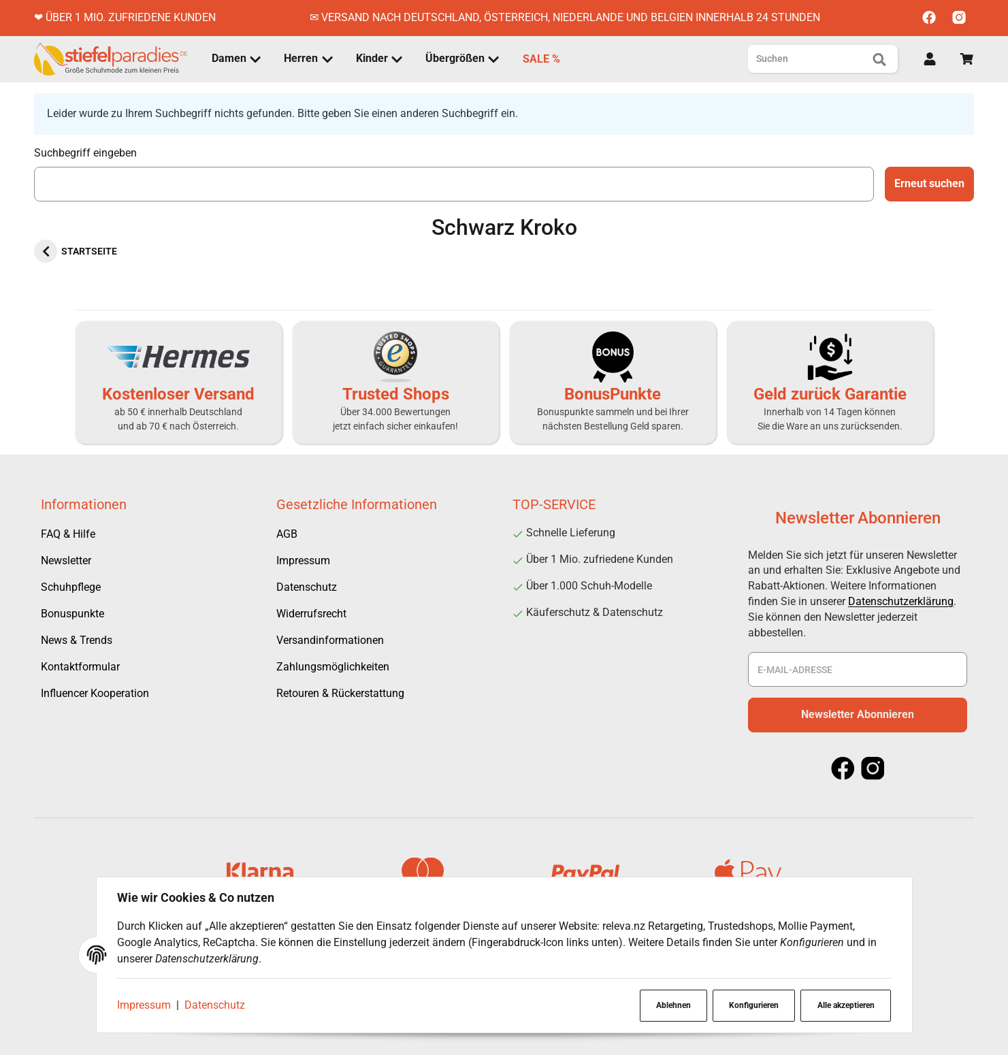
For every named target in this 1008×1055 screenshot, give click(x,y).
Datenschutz (216, 1005)
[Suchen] (812, 58)
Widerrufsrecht (311, 613)
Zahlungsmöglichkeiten (332, 666)
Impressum (145, 1005)
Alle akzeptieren (844, 1005)
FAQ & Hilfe (68, 534)
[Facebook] (929, 17)
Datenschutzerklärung (901, 601)
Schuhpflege (71, 587)
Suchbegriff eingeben (85, 152)
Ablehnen (670, 1005)
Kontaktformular (80, 666)
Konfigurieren (752, 1005)
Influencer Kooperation (95, 693)
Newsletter (66, 560)
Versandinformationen (330, 640)
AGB (286, 534)
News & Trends (76, 640)
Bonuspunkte (72, 613)
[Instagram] (959, 17)
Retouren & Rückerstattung (340, 693)
